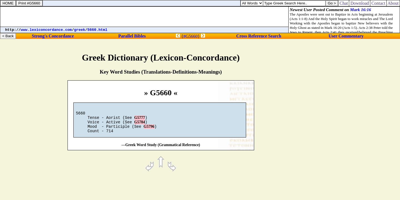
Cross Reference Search (258, 36)
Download (359, 3)
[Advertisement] (144, 16)
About (393, 3)
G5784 (139, 125)
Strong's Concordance (53, 36)
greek (79, 30)
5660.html (98, 30)
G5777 (139, 120)
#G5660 (190, 36)
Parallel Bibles (132, 36)
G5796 (149, 131)
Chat (343, 3)
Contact (378, 3)
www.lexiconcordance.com (46, 30)
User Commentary (346, 36)
